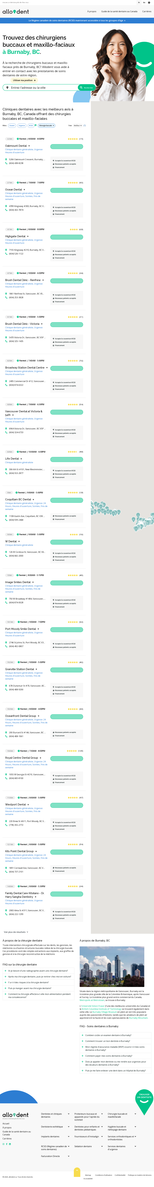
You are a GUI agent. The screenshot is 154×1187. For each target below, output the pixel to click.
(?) (85, 130)
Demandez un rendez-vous (67, 151)
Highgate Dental (15, 240)
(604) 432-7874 (14, 214)
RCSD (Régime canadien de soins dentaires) (54, 1152)
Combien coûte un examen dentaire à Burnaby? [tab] (108, 1039)
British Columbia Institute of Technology (101, 1013)
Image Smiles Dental (18, 586)
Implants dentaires (50, 1140)
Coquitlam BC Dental (18, 504)
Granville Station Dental (19, 673)
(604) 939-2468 (14, 524)
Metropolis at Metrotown (92, 1004)
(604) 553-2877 (14, 477)
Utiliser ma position (23, 80)
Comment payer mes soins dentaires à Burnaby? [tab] (108, 1060)
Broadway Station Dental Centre (24, 372)
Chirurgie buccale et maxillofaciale (117, 1120)
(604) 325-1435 (14, 345)
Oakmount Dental (16, 150)
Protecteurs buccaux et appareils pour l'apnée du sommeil (86, 1121)
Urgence (22, 130)
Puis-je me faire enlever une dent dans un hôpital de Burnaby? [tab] (115, 1075)
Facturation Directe (50, 1160)
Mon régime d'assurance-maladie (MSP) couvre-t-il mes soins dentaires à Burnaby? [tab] (115, 1053)
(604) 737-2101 (14, 876)
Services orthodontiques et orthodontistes (121, 1142)
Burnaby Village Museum (104, 1016)
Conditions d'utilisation (103, 1180)
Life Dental (12, 463)
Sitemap (88, 1180)
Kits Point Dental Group (19, 855)
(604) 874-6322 (14, 389)
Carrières (146, 11)
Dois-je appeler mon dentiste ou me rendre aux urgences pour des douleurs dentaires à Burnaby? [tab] (115, 1068)
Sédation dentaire (83, 1150)
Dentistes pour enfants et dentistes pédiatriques (87, 1132)
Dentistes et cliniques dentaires (51, 1120)
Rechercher (82, 90)
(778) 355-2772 (14, 829)
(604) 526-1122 (14, 258)
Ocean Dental (13, 194)
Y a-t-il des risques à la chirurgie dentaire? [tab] (28, 987)
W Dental (11, 545)
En (144, 2)
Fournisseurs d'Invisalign (86, 1140)
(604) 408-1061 (14, 740)
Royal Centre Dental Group (21, 762)
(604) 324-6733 (14, 436)
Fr (139, 2)
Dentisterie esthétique (52, 1131)
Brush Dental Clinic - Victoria (22, 328)
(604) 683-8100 (14, 782)
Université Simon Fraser (93, 1010)
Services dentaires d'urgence (116, 1152)
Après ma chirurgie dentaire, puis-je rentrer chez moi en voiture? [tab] (39, 981)
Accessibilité (88, 1183)
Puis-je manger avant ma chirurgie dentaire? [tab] (29, 992)
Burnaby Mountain (138, 1022)
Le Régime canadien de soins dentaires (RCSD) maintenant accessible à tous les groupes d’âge (76, 20)
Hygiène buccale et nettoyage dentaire (117, 1132)
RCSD (31, 130)
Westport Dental (15, 809)
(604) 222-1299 (14, 918)
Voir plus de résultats (13, 936)
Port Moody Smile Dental (20, 633)
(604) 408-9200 (14, 694)
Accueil (6, 1128)
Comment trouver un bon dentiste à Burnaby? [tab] (107, 1045)
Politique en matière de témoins (139, 1180)
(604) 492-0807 (14, 650)
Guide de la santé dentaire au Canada (119, 11)
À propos (91, 11)
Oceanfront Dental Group (20, 720)
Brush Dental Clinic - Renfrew (23, 284)
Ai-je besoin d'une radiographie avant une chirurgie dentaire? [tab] (38, 975)
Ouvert (12, 130)
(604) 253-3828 (14, 302)
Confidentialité (120, 1180)
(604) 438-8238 (14, 167)
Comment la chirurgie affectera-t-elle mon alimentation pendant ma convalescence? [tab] (39, 1000)
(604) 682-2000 (14, 560)
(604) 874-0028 (14, 607)
